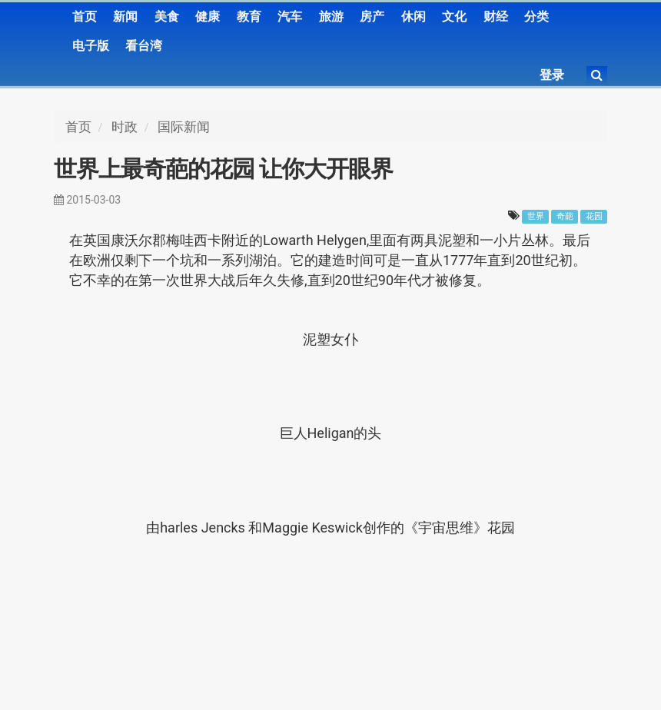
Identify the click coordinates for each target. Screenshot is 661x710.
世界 (535, 216)
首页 (84, 16)
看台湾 (143, 45)
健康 (207, 16)
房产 (372, 16)
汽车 (289, 16)
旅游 (331, 16)
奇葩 (564, 216)
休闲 (413, 16)
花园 (594, 216)
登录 (552, 75)
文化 (454, 16)
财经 (495, 16)
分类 (536, 16)
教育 (249, 16)
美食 (166, 16)
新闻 (125, 16)
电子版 (90, 45)
